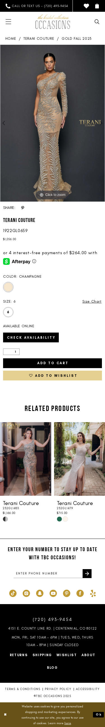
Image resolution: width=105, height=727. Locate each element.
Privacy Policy (58, 689)
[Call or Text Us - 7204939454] (37, 6)
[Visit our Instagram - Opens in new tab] (26, 592)
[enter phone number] (52, 573)
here (67, 723)
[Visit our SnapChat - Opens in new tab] (40, 592)
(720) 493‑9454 (53, 619)
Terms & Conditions (22, 689)
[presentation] (25, 459)
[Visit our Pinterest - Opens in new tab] (67, 592)
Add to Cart (53, 363)
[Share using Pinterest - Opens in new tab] (22, 208)
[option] (52, 123)
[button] (97, 6)
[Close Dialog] (5, 714)
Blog (52, 668)
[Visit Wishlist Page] (86, 6)
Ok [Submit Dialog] (99, 714)
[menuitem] (37, 6)
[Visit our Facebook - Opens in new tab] (80, 592)
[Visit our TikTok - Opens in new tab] (13, 592)
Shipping (42, 655)
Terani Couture (39, 38)
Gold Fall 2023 (77, 38)
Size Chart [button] (92, 301)
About (88, 655)
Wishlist (67, 655)
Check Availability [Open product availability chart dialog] (31, 338)
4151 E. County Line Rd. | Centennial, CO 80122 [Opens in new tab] (52, 628)
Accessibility (88, 689)
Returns (19, 655)
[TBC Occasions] (52, 21)
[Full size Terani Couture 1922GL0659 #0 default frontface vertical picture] (52, 123)
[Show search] (97, 21)
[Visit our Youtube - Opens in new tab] (53, 592)
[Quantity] (11, 352)
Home (10, 38)
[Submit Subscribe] (87, 573)
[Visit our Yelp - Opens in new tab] (93, 592)
